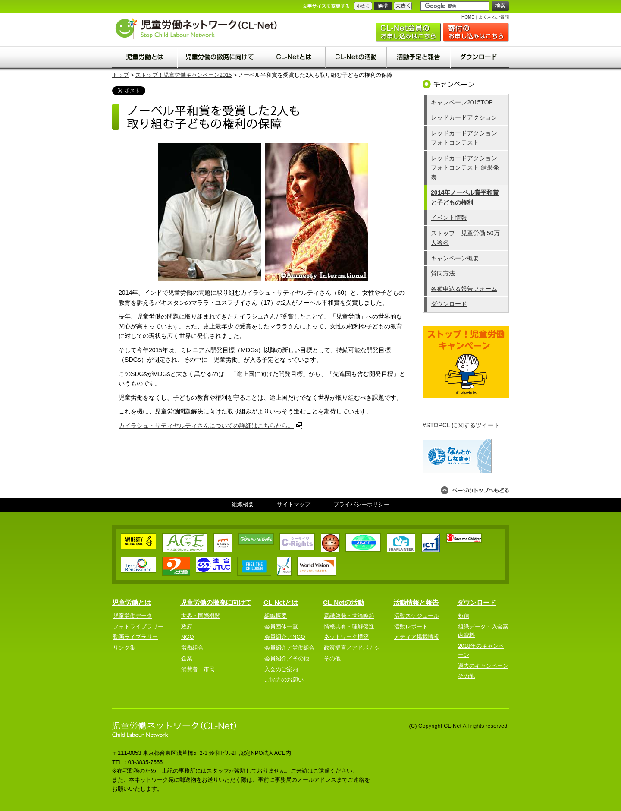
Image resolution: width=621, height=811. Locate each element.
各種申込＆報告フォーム (464, 288)
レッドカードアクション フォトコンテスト (464, 137)
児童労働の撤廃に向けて (219, 57)
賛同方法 (443, 273)
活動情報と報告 (416, 602)
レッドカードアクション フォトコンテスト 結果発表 (465, 168)
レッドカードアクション (464, 117)
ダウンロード (480, 57)
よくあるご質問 (494, 17)
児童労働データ (132, 615)
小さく (363, 6)
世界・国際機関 (200, 615)
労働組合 (192, 647)
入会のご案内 (408, 32)
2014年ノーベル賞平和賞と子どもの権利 (465, 197)
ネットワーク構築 (346, 637)
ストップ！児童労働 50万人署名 (465, 238)
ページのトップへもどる (475, 490)
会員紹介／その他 (286, 658)
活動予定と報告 (419, 57)
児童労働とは (145, 57)
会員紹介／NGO (284, 637)
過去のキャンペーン (483, 666)
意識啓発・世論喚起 (349, 615)
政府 (186, 626)
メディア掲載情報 (416, 637)
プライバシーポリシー (361, 504)
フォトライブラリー (138, 626)
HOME (467, 17)
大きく (403, 6)
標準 (383, 6)
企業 (186, 658)
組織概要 (243, 504)
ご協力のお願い (476, 32)
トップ (120, 75)
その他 (332, 658)
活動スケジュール (416, 615)
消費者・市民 (198, 669)
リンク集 (124, 647)
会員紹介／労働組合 (289, 647)
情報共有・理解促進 (349, 626)
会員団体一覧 (281, 626)
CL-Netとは (280, 602)
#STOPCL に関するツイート (462, 425)
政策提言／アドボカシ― (355, 647)
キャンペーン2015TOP (462, 102)
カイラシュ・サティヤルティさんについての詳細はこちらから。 (210, 425)
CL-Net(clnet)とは (293, 57)
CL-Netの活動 (356, 57)
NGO (187, 637)
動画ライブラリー (135, 637)
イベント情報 (449, 217)
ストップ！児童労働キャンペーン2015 (183, 75)
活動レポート (411, 626)
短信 (463, 615)
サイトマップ (293, 504)
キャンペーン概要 (455, 258)
